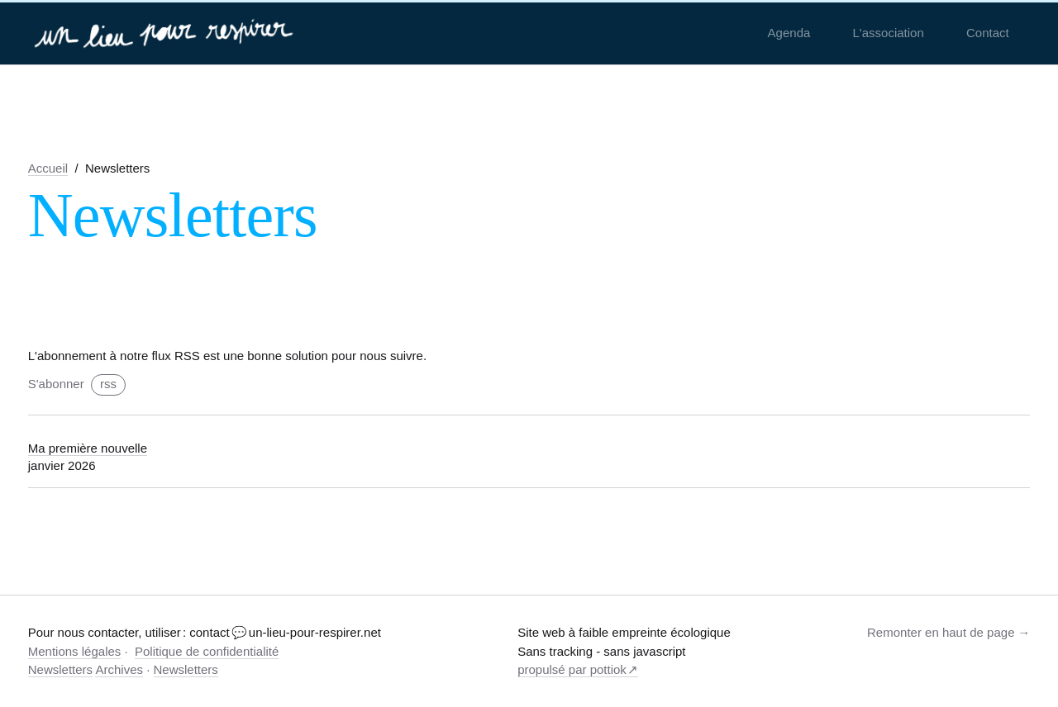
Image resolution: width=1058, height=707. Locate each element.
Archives (119, 669)
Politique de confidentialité (207, 651)
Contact (987, 33)
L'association (888, 33)
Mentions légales (75, 651)
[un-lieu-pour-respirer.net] (165, 33)
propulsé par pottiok (572, 669)
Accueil (48, 168)
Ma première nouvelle (87, 448)
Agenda (789, 33)
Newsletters (60, 669)
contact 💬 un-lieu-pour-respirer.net (285, 632)
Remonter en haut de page (940, 632)
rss (108, 384)
